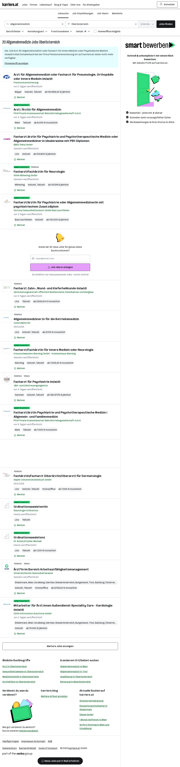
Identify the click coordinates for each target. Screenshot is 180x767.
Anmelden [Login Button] (167, 4)
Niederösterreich (65, 582)
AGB (50, 741)
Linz (17, 154)
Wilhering (20, 184)
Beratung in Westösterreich (75, 681)
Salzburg (100, 582)
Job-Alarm (102, 13)
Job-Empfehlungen (82, 13)
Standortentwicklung (91, 700)
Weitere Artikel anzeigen (54, 696)
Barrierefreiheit (27, 748)
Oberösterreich (49, 42)
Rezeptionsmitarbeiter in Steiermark (93, 707)
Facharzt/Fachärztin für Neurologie (39, 171)
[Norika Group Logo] (17, 754)
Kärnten (50, 582)
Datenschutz (9, 748)
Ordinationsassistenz (29, 537)
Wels (17, 122)
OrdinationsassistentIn (31, 506)
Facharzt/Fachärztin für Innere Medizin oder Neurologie (53, 350)
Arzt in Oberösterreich (14, 666)
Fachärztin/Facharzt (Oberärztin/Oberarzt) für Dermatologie (57, 476)
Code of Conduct (48, 748)
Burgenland (82, 582)
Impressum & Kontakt (33, 741)
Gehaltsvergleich (28, 730)
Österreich (111, 582)
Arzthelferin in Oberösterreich (18, 681)
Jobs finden (166, 24)
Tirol (92, 582)
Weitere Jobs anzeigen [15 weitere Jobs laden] (60, 646)
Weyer (18, 91)
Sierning (19, 362)
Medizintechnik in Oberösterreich (20, 676)
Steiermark (21, 582)
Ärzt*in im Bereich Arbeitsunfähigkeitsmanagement (51, 569)
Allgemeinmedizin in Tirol (73, 671)
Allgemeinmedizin (18, 42)
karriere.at (87, 694)
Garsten (19, 394)
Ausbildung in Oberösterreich (76, 676)
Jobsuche (63, 13)
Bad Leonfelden (23, 219)
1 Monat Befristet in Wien (93, 719)
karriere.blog (49, 690)
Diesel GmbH (86, 714)
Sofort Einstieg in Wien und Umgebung (94, 726)
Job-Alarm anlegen (60, 267)
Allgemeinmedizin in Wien (74, 666)
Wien (31, 582)
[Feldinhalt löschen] (62, 24)
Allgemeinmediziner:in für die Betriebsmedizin (46, 319)
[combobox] (35, 24)
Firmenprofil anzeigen (16, 63)
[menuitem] (17, 31)
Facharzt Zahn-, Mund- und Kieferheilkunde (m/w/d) (50, 288)
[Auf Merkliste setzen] (19, 97)
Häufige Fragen (10, 741)
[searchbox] (60, 258)
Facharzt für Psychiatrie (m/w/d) (37, 382)
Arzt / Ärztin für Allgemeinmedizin (37, 109)
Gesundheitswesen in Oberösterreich (23, 671)
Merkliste (117, 13)
